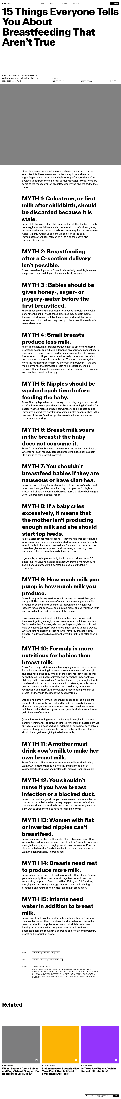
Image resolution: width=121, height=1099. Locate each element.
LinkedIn (46, 953)
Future (64, 3)
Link (57, 953)
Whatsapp (36, 953)
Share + (115, 81)
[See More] (61, 960)
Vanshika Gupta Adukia (58, 80)
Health (43, 960)
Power (42, 3)
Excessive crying (49, 545)
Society (76, 3)
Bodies (52, 3)
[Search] (111, 3)
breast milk (53, 960)
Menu (116, 3)
